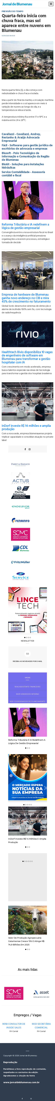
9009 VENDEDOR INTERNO (27, 694)
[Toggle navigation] (51, 4)
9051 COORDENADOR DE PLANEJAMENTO (27, 701)
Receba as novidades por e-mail (27, 661)
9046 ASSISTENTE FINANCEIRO (27, 687)
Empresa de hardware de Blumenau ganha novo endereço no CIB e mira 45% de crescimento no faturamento (26, 298)
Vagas (27, 678)
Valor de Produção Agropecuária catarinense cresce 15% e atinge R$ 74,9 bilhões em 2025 (26, 941)
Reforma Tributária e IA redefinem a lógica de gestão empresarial (25, 226)
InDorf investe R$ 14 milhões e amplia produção (26, 427)
